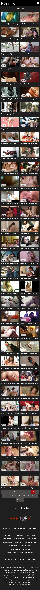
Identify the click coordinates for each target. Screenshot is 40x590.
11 (37, 492)
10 (33, 492)
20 (36, 496)
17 (24, 496)
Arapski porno (12, 552)
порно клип (31, 559)
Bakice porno (19, 559)
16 (20, 496)
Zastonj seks (7, 542)
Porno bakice (13, 545)
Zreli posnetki (29, 563)
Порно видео (27, 549)
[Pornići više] (38, 3)
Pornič (19, 563)
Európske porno (28, 532)
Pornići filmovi (14, 549)
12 (4, 496)
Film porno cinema (13, 525)
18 (28, 496)
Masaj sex (19, 542)
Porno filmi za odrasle (12, 556)
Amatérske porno (31, 542)
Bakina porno (26, 545)
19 (32, 496)
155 (18, 500)
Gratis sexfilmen (20, 528)
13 (8, 496)
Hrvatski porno (28, 525)
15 (16, 496)
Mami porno (31, 535)
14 (12, 496)
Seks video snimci (26, 552)
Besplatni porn (19, 539)
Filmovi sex (9, 535)
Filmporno (8, 559)
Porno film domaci (29, 556)
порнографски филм (13, 532)
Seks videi (20, 535)
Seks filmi (7, 539)
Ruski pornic (32, 539)
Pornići (12, 584)
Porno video (7, 528)
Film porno (33, 528)
